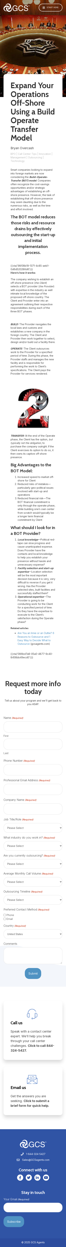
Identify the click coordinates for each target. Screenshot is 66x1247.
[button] (50, 7)
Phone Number (19, 761)
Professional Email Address (27, 780)
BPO (13, 153)
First (6, 736)
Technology (18, 160)
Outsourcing (35, 157)
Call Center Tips (27, 153)
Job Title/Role (18, 819)
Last (6, 753)
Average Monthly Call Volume (28, 873)
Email (10, 919)
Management (18, 157)
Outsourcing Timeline (23, 891)
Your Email (16, 1199)
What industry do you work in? (29, 837)
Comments (10, 943)
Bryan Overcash (22, 148)
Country (15, 926)
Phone (10, 915)
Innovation (45, 153)
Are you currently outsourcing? (29, 855)
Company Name (20, 800)
